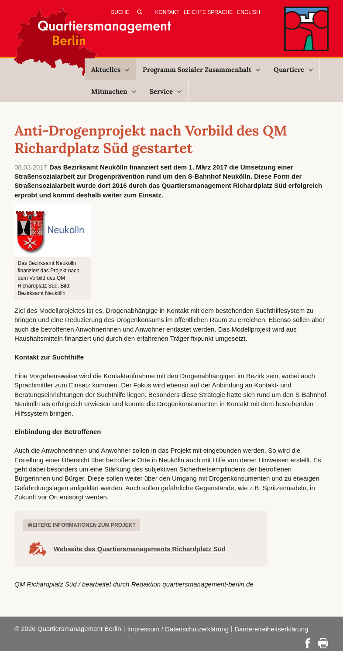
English (248, 12)
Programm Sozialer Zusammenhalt (201, 69)
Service (166, 91)
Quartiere (293, 69)
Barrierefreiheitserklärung (271, 629)
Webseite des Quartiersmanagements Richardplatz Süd (140, 549)
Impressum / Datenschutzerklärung (178, 629)
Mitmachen (113, 91)
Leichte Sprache (208, 12)
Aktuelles (110, 69)
